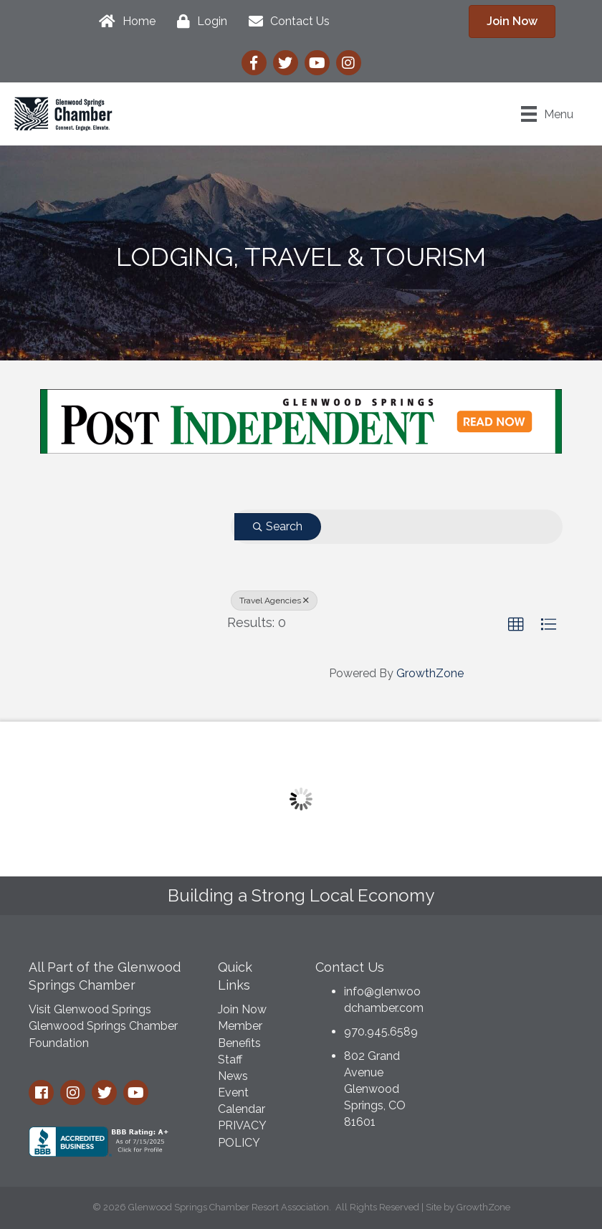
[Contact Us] (286, 21)
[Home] (124, 21)
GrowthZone (430, 673)
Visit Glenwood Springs (90, 1009)
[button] (516, 625)
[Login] (198, 21)
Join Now (242, 1009)
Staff (230, 1059)
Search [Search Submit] (277, 526)
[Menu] (547, 114)
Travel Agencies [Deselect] (274, 601)
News (233, 1076)
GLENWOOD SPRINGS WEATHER (513, 1004)
